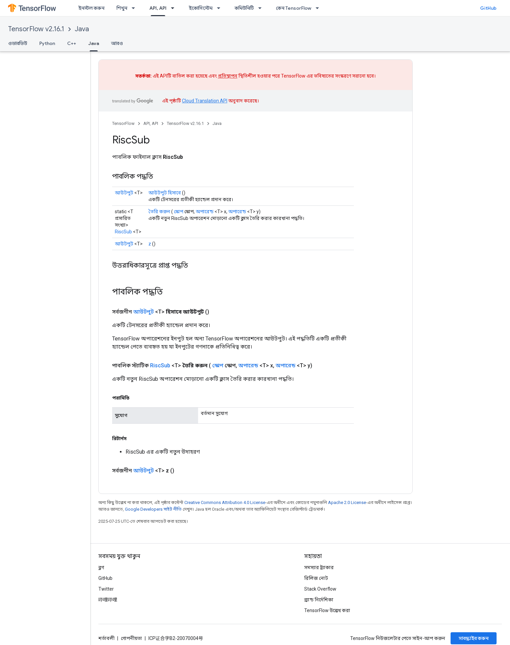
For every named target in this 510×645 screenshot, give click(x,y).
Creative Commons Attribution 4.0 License (224, 502)
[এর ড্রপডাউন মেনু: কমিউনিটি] (262, 8)
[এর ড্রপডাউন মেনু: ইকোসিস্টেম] (221, 8)
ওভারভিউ (17, 43)
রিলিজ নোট (316, 578)
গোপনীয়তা (131, 638)
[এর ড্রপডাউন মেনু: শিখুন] (135, 8)
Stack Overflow (320, 589)
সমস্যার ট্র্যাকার (319, 567)
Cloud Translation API (204, 100)
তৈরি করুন (159, 211)
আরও (117, 43)
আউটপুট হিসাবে (164, 192)
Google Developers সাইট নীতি (153, 509)
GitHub (488, 8)
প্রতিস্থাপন (227, 76)
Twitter (106, 589)
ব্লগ (101, 567)
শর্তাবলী (106, 638)
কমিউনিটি (244, 8)
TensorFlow (123, 123)
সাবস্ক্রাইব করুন (474, 638)
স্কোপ (178, 211)
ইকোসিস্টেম (201, 8)
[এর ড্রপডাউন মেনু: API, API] (175, 8)
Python (47, 43)
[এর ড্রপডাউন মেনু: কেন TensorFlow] (319, 8)
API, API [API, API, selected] (158, 8)
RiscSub (123, 231)
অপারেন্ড (205, 211)
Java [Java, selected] (93, 43)
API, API (150, 123)
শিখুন (122, 8)
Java (82, 29)
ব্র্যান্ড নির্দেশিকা (318, 599)
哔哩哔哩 (107, 599)
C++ (71, 43)
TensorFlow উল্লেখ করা (327, 610)
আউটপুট (124, 192)
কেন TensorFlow (293, 8)
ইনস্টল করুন (91, 8)
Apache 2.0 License (347, 502)
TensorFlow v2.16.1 (36, 29)
